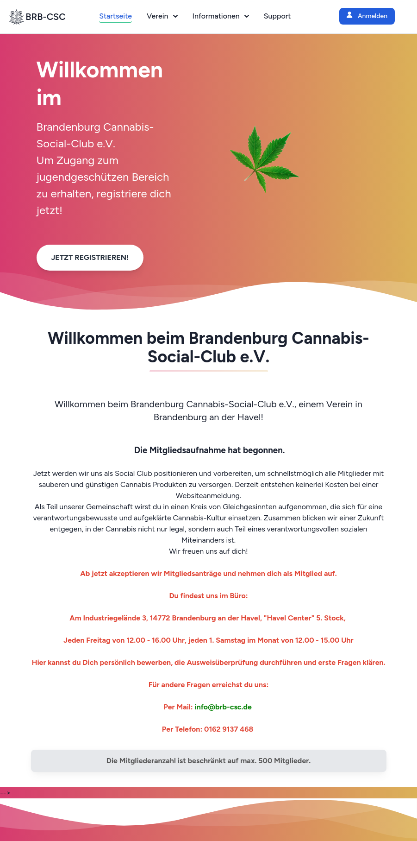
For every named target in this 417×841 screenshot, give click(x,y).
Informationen (221, 16)
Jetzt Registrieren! (90, 257)
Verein (162, 16)
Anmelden (367, 16)
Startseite (115, 16)
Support (277, 16)
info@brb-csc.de (223, 706)
